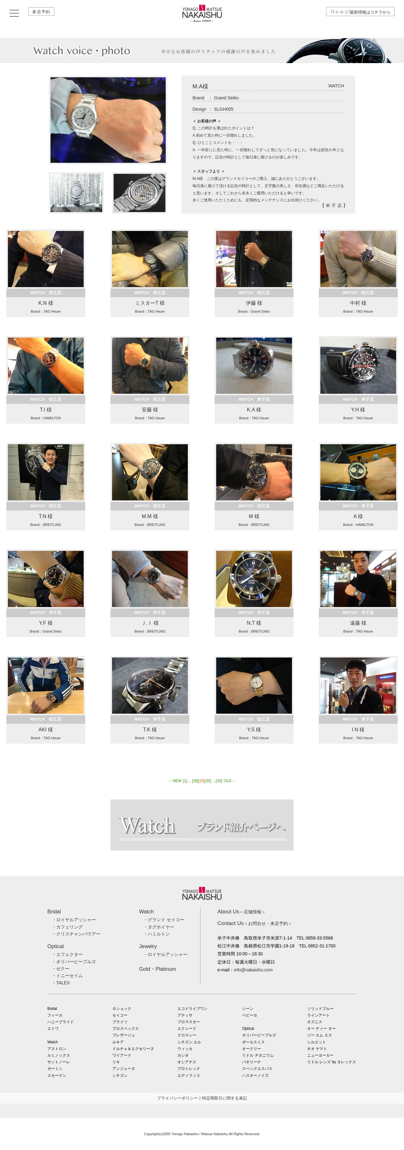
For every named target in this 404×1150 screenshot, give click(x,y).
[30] (208, 781)
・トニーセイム (67, 975)
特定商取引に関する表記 (224, 1098)
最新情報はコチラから (357, 13)
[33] (219, 781)
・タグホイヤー (158, 926)
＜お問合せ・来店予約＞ (254, 923)
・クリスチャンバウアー (76, 933)
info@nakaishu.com (253, 969)
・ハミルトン (156, 933)
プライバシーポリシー (177, 1098)
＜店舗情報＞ (241, 911)
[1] (185, 781)
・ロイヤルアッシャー (74, 919)
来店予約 (43, 13)
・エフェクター (67, 954)
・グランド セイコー (163, 919)
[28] (195, 781)
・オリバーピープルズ (74, 961)
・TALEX (61, 982)
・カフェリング (67, 926)
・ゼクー (60, 968)
